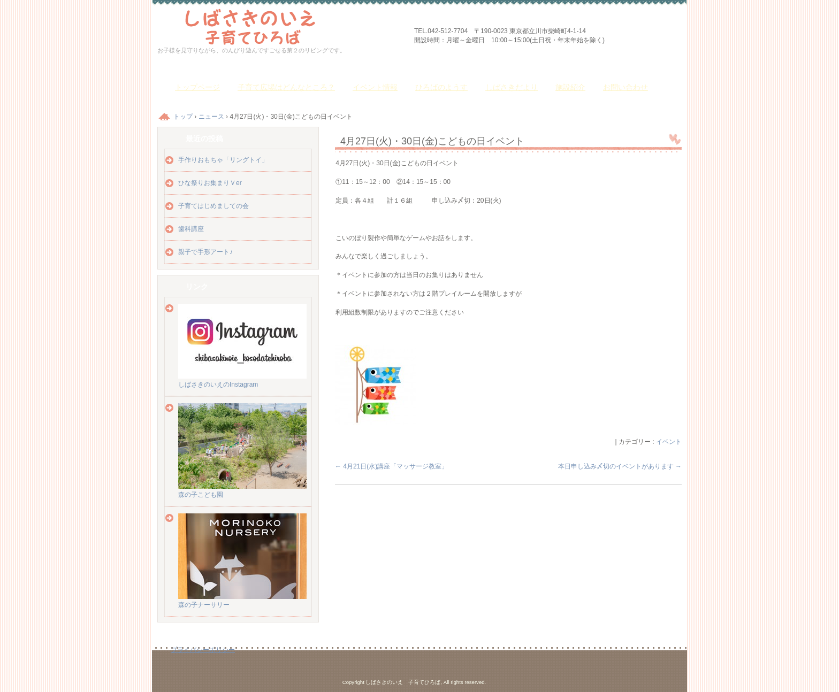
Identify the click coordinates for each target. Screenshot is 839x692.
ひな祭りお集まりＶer (210, 183)
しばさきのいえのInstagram (242, 380)
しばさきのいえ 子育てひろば (280, 25)
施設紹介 (570, 87)
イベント (669, 441)
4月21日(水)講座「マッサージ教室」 (391, 466)
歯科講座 (191, 229)
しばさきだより (511, 87)
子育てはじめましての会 (213, 206)
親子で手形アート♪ (205, 252)
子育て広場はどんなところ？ (286, 87)
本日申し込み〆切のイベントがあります (620, 466)
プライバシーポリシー (203, 649)
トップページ (197, 87)
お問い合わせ (625, 87)
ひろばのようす (441, 87)
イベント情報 (375, 87)
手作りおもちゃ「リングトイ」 (223, 160)
